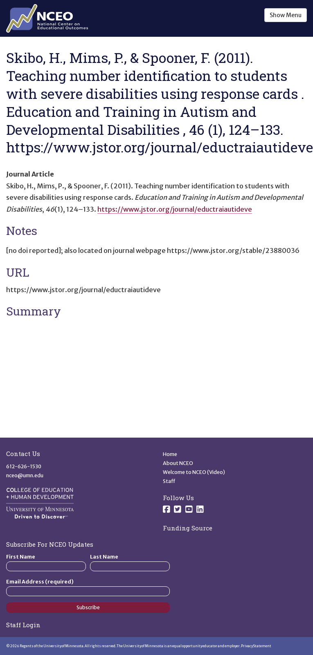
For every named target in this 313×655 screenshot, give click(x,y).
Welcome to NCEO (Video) (194, 472)
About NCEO (178, 463)
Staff (169, 481)
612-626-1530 (23, 466)
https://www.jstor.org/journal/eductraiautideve (174, 209)
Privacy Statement (256, 646)
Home (170, 454)
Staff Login (23, 625)
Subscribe (88, 607)
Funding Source (187, 528)
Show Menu (286, 15)
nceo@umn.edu (24, 475)
